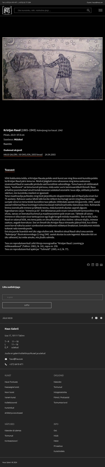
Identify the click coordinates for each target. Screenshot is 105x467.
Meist (56, 440)
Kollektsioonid (11, 402)
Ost (55, 430)
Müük (56, 435)
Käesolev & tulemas (13, 430)
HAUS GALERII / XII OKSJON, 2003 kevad (23, 154)
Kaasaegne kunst (12, 387)
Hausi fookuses (11, 381)
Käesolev (57, 381)
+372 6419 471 (16, 364)
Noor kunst (9, 392)
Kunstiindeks (59, 451)
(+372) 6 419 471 (11, 2)
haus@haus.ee (97, 2)
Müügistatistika (60, 392)
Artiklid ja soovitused (14, 412)
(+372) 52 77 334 (25, 2)
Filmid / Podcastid (61, 397)
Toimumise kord (60, 402)
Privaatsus (58, 446)
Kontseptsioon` (11, 440)
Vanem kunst (10, 397)
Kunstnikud (9, 407)
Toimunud (58, 387)
